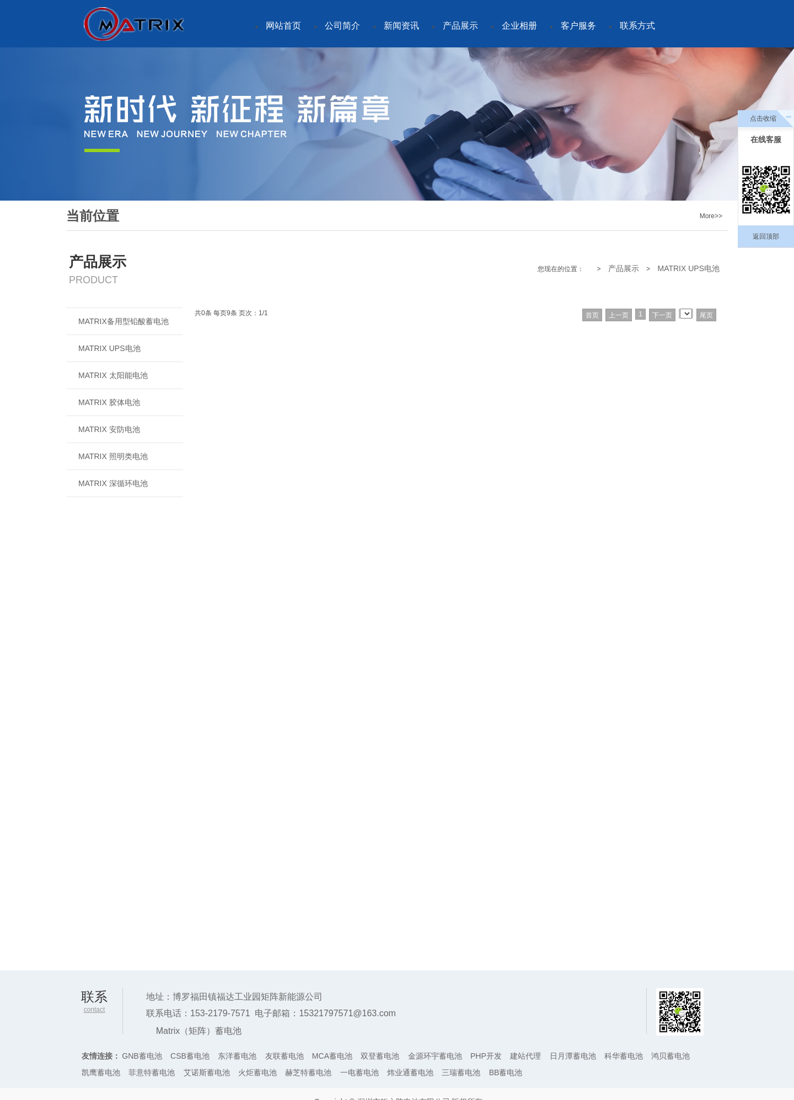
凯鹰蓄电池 (101, 1072)
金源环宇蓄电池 (435, 1056)
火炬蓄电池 (257, 1072)
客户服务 (578, 25)
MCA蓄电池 (332, 1056)
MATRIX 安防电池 (109, 429)
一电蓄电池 (359, 1072)
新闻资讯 (401, 25)
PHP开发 (486, 1056)
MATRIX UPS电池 (688, 268)
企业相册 (519, 25)
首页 (592, 315)
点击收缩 (763, 118)
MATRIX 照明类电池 (113, 456)
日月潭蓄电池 (573, 1056)
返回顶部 (766, 236)
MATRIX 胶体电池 (109, 402)
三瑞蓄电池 (461, 1072)
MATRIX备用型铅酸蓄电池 (123, 321)
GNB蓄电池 (142, 1056)
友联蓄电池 (284, 1056)
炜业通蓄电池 (410, 1072)
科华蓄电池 (623, 1056)
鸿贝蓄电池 (670, 1056)
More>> (711, 216)
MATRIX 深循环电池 (113, 483)
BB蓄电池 (506, 1072)
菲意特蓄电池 (151, 1072)
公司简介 (342, 25)
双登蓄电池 (380, 1056)
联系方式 (637, 25)
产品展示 (460, 25)
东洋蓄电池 (237, 1056)
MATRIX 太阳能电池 (113, 375)
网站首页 (283, 25)
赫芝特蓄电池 (308, 1072)
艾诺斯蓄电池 (207, 1072)
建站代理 (525, 1056)
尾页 (706, 315)
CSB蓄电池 (190, 1056)
